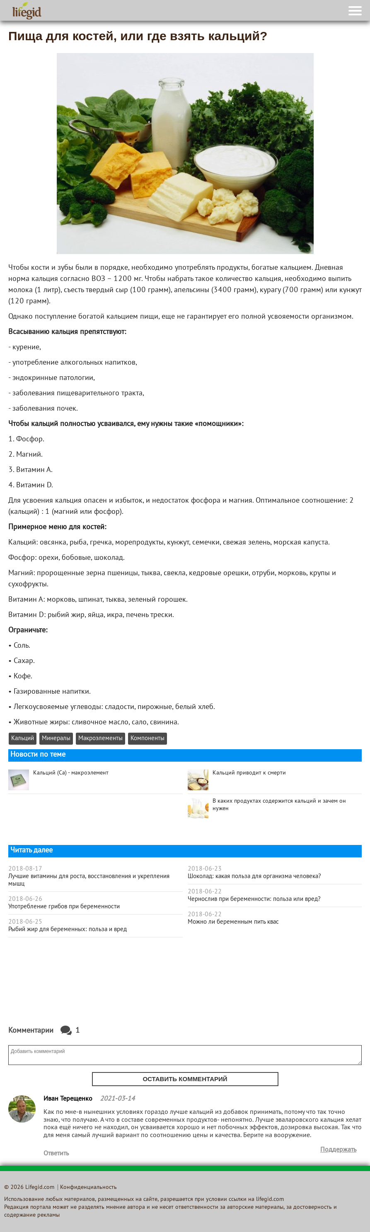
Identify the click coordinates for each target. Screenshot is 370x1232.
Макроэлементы (100, 738)
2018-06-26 (25, 899)
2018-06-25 (25, 922)
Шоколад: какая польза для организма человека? (254, 876)
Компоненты (147, 738)
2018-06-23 (205, 869)
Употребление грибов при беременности (64, 907)
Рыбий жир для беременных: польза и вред (67, 929)
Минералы (56, 738)
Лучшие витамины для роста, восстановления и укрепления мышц (88, 880)
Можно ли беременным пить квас (233, 922)
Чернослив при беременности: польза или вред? (254, 899)
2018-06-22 (205, 892)
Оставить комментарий (185, 1078)
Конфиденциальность (88, 1187)
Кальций (22, 738)
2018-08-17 (25, 869)
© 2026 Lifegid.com (29, 1187)
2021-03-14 (117, 1099)
